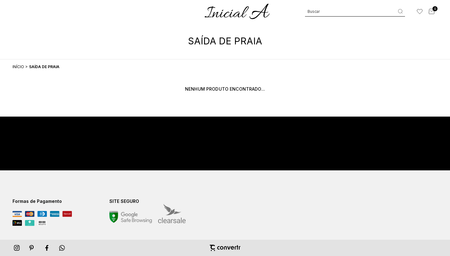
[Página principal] (237, 11)
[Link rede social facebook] (47, 248)
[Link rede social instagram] (17, 248)
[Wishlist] (420, 12)
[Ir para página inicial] (18, 66)
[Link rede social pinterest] (32, 248)
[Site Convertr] (225, 248)
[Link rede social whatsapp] (62, 248)
